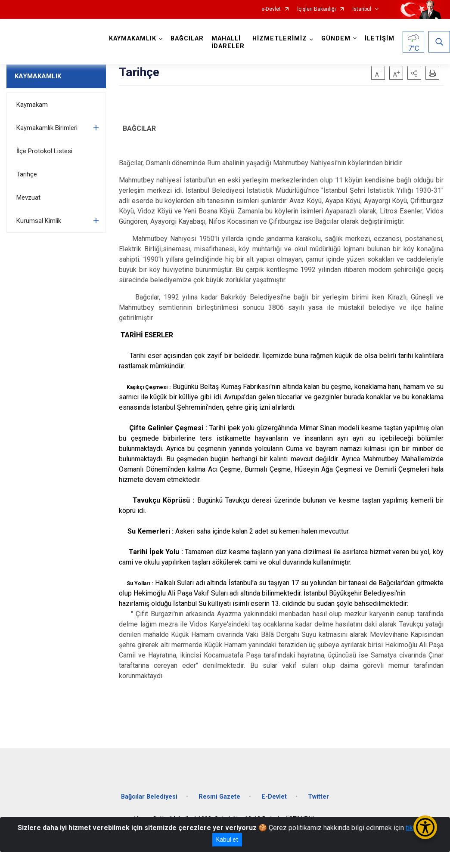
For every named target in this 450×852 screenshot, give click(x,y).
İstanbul (361, 9)
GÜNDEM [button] (336, 38)
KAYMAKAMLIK (38, 76)
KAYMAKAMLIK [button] (132, 38)
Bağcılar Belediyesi (149, 796)
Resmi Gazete (219, 796)
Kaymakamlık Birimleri (47, 128)
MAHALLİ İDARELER (228, 42)
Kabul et (227, 839)
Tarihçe (26, 174)
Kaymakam (32, 104)
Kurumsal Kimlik (38, 221)
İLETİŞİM (379, 38)
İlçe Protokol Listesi (44, 151)
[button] (414, 73)
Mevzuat (28, 197)
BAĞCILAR (187, 38)
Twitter (318, 796)
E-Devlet (274, 796)
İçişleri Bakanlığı (316, 9)
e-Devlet (271, 9)
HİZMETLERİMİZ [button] (279, 38)
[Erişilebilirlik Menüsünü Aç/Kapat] (425, 827)
